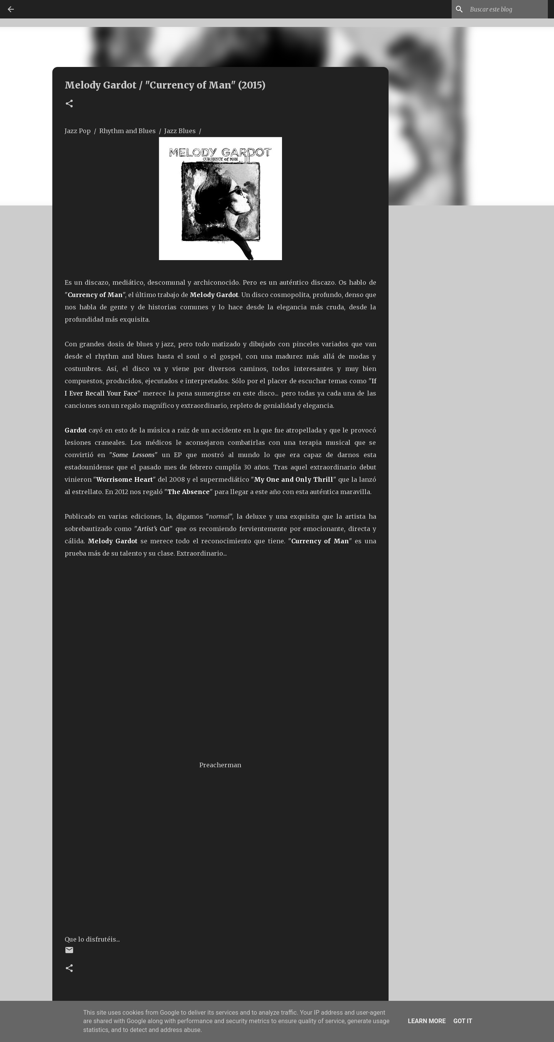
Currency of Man (95, 295)
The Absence (188, 492)
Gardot (76, 430)
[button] (69, 104)
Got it (462, 1021)
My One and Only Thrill (293, 479)
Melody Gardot (214, 295)
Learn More (427, 1021)
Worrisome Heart (124, 479)
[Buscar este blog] (507, 9)
